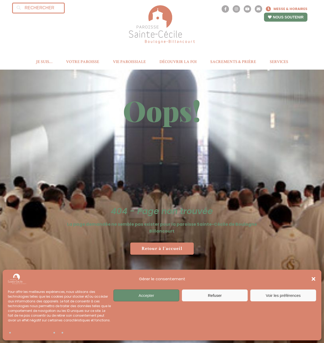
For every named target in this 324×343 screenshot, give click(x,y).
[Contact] (258, 9)
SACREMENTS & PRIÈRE (233, 62)
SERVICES (279, 62)
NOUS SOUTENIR (286, 17)
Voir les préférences (283, 295)
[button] (313, 279)
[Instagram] (236, 9)
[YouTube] (247, 9)
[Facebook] (225, 9)
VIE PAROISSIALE (129, 62)
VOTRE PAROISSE (82, 62)
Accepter (146, 295)
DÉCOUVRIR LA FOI (178, 62)
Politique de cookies (31, 333)
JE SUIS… (44, 62)
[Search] (19, 8)
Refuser (215, 295)
